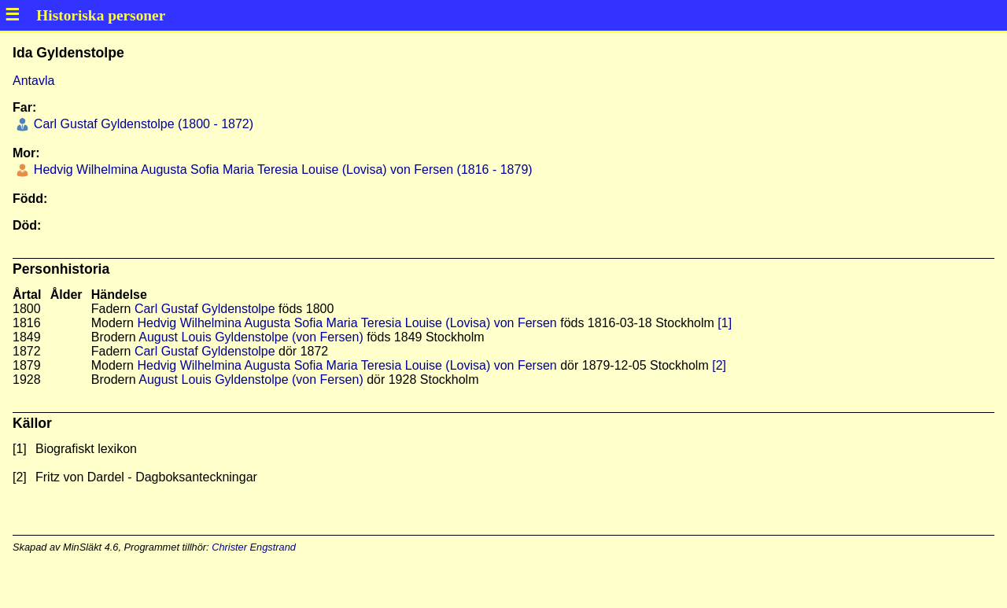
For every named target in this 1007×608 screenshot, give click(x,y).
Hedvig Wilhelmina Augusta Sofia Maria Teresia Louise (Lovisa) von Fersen (346, 323)
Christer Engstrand (254, 547)
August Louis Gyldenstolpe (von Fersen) (250, 337)
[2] (719, 365)
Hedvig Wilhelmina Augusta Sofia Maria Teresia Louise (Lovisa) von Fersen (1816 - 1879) (281, 169)
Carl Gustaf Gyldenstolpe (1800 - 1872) (141, 124)
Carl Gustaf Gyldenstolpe (205, 308)
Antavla (33, 80)
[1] (724, 323)
